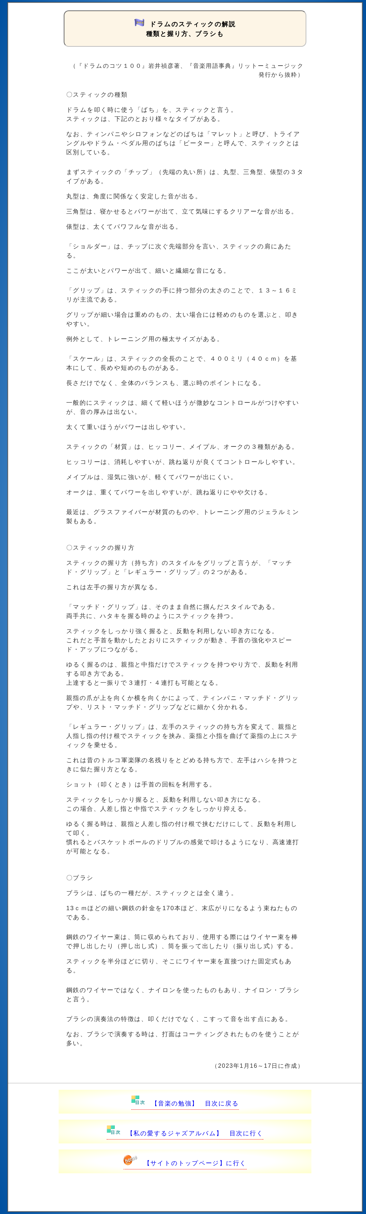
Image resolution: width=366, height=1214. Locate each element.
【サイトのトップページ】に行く (185, 1163)
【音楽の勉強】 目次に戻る (185, 1103)
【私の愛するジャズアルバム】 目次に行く (185, 1133)
